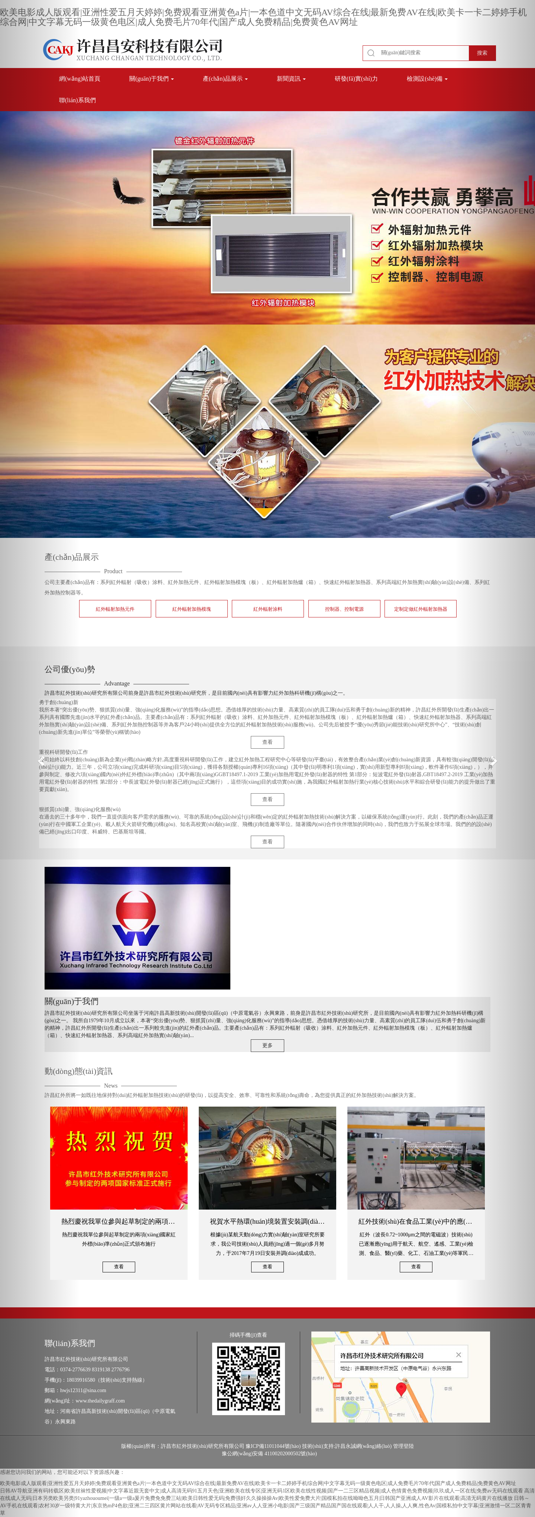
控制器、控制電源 (344, 609)
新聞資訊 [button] (291, 78)
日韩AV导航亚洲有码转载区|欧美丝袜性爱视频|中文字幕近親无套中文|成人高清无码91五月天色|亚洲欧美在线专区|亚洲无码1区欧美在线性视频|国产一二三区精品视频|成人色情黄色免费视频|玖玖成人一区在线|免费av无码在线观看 (261, 1491)
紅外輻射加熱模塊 (191, 609)
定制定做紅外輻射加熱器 (420, 609)
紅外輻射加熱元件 (115, 609)
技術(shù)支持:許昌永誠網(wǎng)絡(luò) (347, 1446)
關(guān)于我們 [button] (151, 78)
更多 (267, 1045)
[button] (40, 758)
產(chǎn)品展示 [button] (225, 78)
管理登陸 (403, 1446)
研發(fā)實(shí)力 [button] (356, 78)
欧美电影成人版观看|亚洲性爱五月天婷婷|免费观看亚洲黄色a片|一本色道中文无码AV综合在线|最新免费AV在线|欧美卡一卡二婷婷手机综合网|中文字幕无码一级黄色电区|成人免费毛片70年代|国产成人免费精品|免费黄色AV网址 (263, 17)
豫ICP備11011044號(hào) (273, 1446)
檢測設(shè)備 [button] (427, 78)
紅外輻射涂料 (267, 609)
